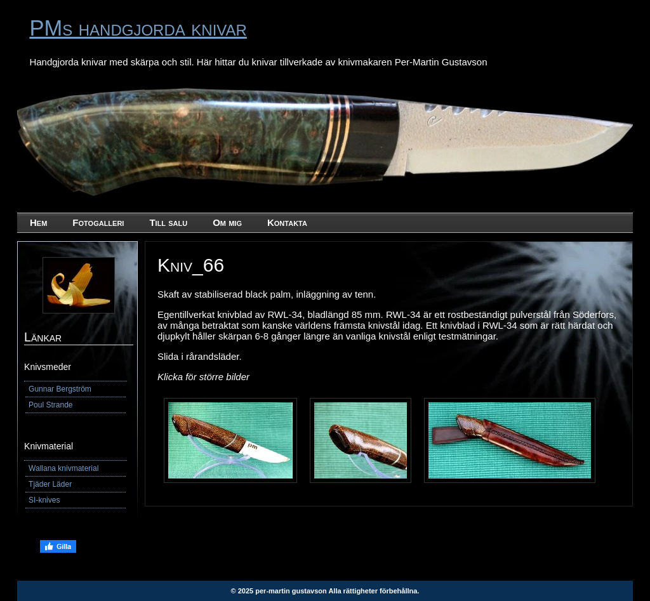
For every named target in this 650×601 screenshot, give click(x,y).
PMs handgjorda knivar (138, 28)
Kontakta (287, 222)
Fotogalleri (98, 222)
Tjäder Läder (50, 484)
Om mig (227, 222)
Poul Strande (50, 404)
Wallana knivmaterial (63, 468)
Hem (38, 222)
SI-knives (44, 500)
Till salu (168, 222)
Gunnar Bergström (60, 389)
